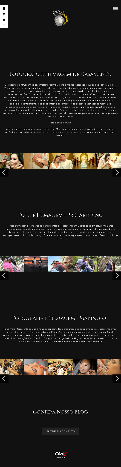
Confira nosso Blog (60, 412)
